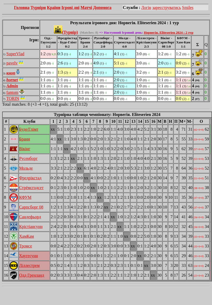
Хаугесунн (28, 255)
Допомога (102, 7)
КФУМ (25, 197)
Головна (22, 7)
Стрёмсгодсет (31, 187)
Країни (53, 7)
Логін (146, 7)
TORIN (12, 98)
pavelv (12, 63)
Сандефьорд (30, 217)
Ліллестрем (29, 265)
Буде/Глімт (28, 129)
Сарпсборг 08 (31, 207)
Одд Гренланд (31, 275)
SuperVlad (15, 54)
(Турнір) (66, 32)
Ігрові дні (70, 7)
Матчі (86, 7)
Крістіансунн (30, 226)
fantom (12, 92)
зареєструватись (166, 7)
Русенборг (28, 158)
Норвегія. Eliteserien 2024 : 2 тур (168, 32)
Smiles (187, 7)
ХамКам (26, 236)
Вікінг (24, 148)
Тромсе (25, 246)
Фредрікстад (30, 178)
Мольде (26, 168)
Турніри (38, 7)
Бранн (24, 139)
